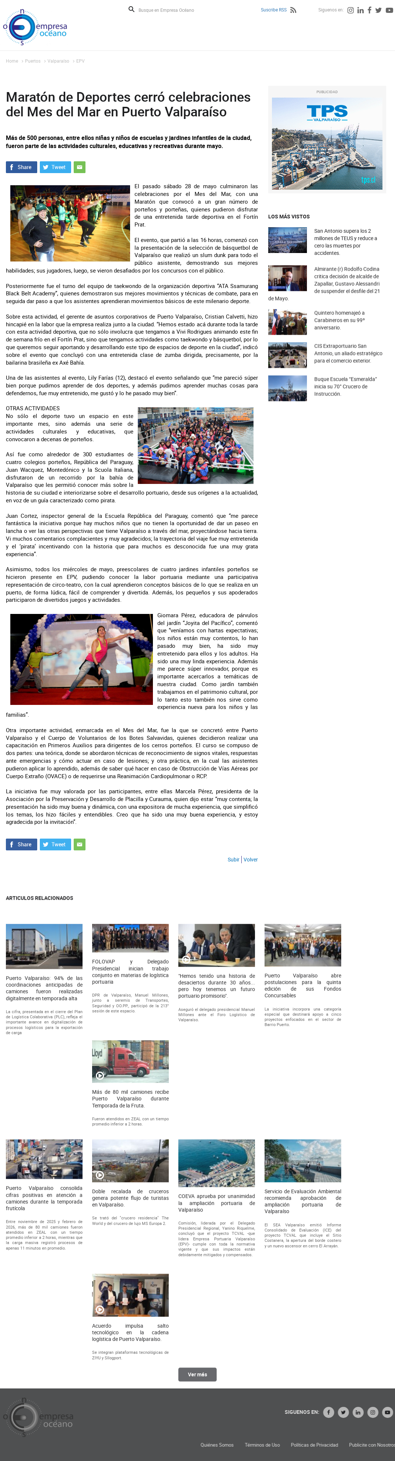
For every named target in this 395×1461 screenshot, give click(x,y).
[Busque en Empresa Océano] (171, 10)
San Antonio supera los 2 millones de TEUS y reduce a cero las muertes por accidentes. (345, 241)
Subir (234, 859)
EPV (80, 61)
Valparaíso (58, 61)
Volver (251, 859)
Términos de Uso (357, 1445)
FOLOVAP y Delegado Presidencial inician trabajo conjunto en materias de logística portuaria (130, 1190)
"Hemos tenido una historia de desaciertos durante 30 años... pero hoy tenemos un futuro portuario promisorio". (216, 1204)
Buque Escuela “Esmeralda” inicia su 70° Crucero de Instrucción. (345, 399)
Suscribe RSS (274, 10)
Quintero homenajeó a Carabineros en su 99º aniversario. (339, 332)
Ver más (197, 1381)
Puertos (33, 61)
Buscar (131, 9)
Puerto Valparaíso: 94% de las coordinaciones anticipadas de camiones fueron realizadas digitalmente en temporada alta (44, 1206)
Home (12, 61)
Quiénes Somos (312, 1445)
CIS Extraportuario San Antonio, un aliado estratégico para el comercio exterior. (348, 365)
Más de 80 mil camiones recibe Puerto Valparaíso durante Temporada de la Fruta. (130, 1317)
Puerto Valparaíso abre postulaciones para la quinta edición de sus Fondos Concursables (303, 1203)
